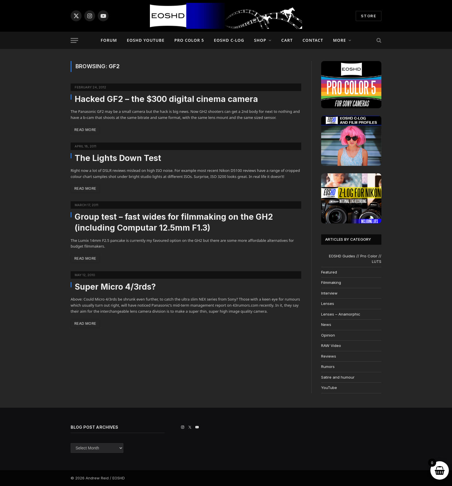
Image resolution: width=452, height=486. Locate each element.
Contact (313, 40)
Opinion (328, 335)
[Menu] (74, 40)
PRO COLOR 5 (189, 40)
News (326, 324)
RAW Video (331, 345)
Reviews (328, 356)
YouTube (329, 387)
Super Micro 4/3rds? (115, 287)
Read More (85, 130)
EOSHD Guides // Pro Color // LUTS (355, 259)
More (339, 40)
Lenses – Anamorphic (340, 314)
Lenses (327, 303)
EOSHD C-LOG (229, 40)
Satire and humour (338, 377)
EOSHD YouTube (146, 40)
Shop (260, 40)
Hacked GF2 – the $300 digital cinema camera (166, 99)
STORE (368, 16)
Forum (109, 40)
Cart (287, 40)
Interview (329, 293)
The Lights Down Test (118, 158)
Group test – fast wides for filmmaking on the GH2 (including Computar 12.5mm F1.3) (174, 222)
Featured (329, 272)
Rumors (328, 366)
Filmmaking (331, 282)
